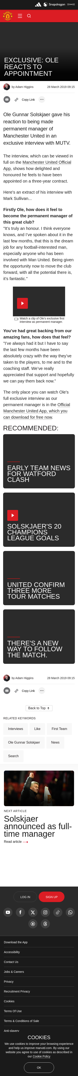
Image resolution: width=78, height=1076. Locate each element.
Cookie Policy (41, 1056)
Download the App (16, 956)
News (55, 757)
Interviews (15, 743)
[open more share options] (41, 99)
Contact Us (11, 976)
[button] (20, 16)
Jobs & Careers (14, 986)
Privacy (9, 996)
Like (37, 743)
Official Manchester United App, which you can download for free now (36, 425)
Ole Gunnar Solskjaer (24, 757)
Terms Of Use (13, 1025)
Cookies (9, 1015)
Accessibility (12, 966)
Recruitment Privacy (17, 1006)
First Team (59, 743)
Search (13, 770)
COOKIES (39, 1037)
